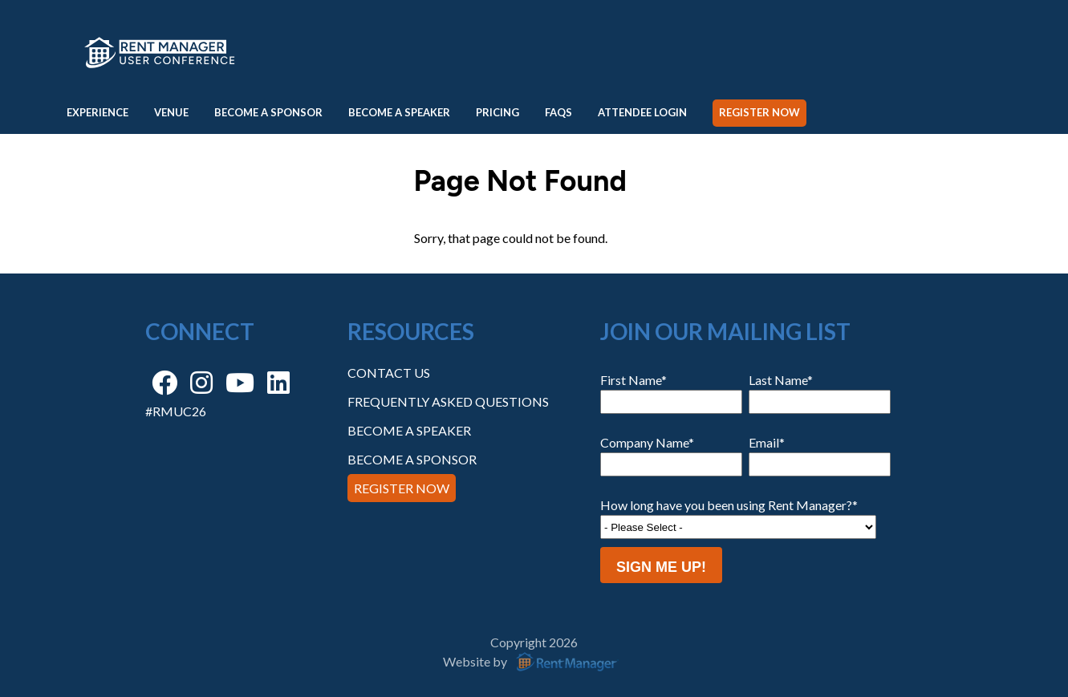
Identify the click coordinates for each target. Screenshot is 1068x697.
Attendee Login (642, 112)
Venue (171, 112)
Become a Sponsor (268, 112)
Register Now (759, 112)
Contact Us (388, 372)
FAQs (558, 112)
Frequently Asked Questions (448, 401)
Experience (97, 112)
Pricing (497, 112)
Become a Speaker (399, 112)
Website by (534, 661)
